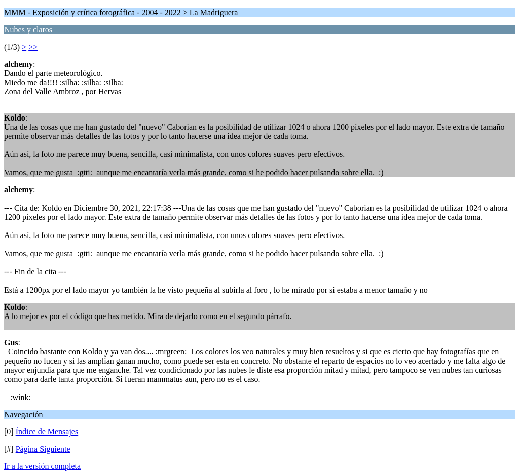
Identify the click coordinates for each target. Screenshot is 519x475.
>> (33, 47)
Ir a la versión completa (42, 466)
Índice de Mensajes (47, 431)
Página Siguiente (43, 449)
